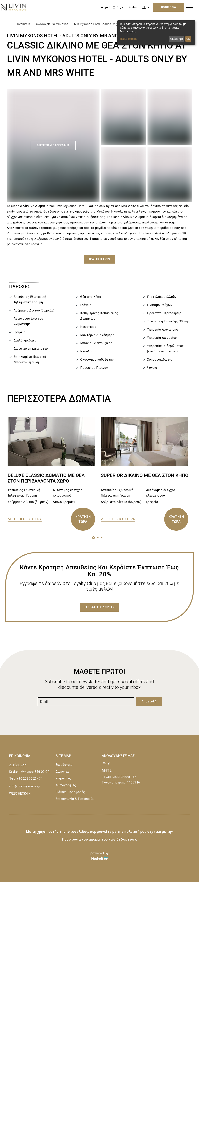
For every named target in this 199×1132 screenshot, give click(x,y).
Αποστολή (149, 701)
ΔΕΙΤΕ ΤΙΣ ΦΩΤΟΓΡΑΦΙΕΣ (53, 145)
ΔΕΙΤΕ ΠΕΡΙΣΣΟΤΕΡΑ (25, 519)
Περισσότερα (128, 38)
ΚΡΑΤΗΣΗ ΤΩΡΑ (83, 519)
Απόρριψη (176, 38)
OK (188, 38)
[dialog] (156, 32)
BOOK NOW (168, 7)
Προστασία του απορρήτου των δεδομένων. (99, 839)
